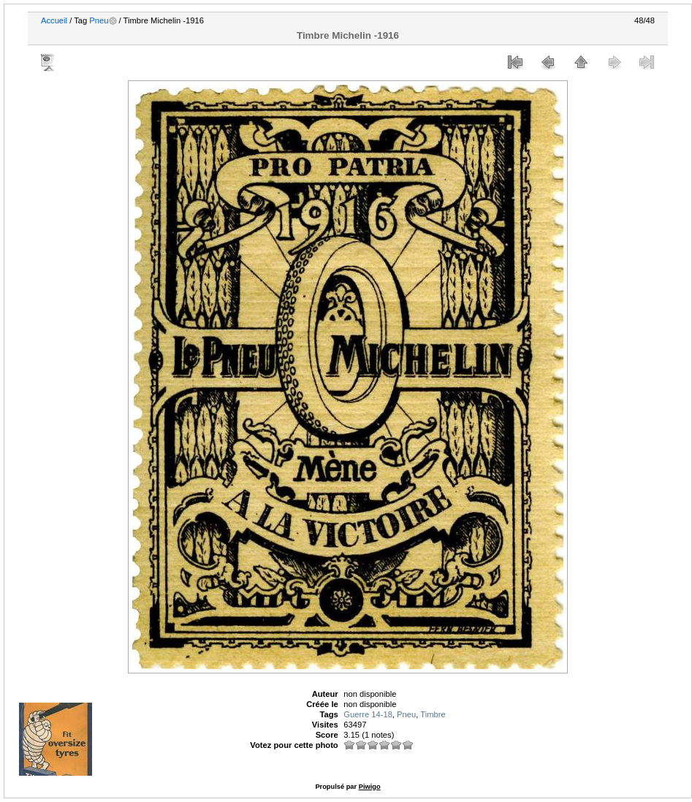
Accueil (54, 20)
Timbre (432, 714)
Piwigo (370, 786)
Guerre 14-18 (367, 714)
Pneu (98, 20)
